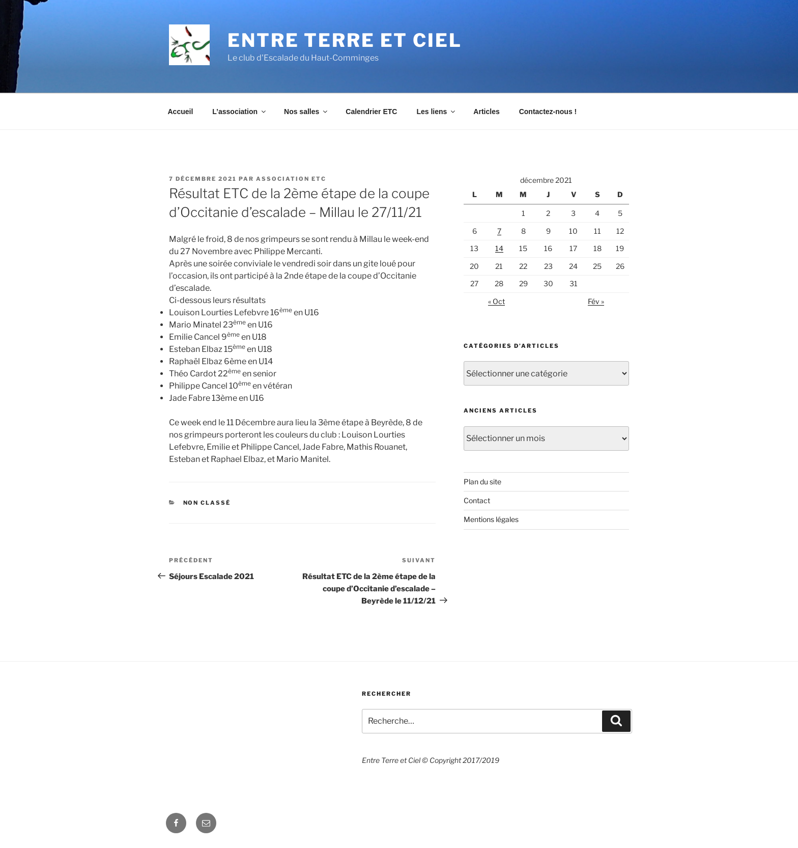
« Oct (496, 301)
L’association (239, 111)
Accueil (180, 111)
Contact (477, 500)
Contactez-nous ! (548, 111)
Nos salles (306, 111)
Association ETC (291, 178)
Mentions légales (491, 519)
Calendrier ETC (371, 111)
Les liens (436, 111)
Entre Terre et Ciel (344, 40)
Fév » (596, 301)
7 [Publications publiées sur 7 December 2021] (499, 231)
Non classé (207, 502)
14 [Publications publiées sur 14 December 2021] (499, 248)
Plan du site (482, 481)
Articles (486, 111)
